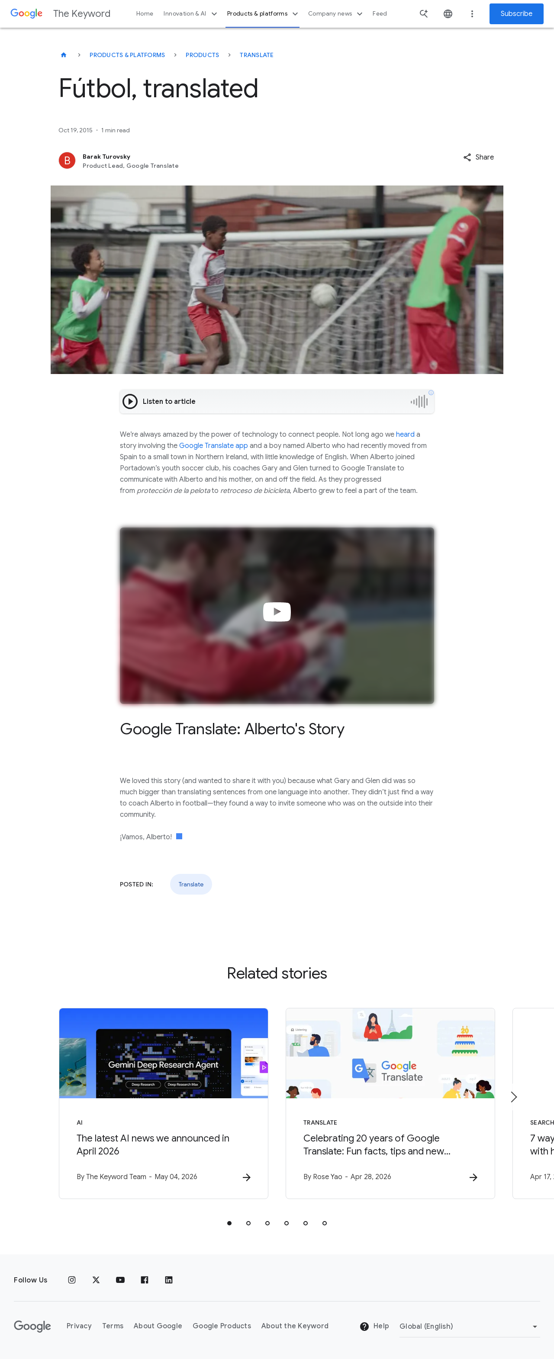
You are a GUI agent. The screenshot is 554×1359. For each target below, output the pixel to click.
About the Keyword (295, 1326)
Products (202, 55)
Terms (112, 1326)
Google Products (222, 1326)
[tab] (229, 1223)
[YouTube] (120, 1280)
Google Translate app (213, 445)
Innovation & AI (191, 14)
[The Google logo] (32, 1326)
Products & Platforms (127, 55)
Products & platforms (263, 14)
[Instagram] (71, 1280)
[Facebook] (144, 1280)
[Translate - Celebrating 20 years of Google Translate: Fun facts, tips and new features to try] (390, 1103)
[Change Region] (469, 1326)
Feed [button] (380, 13)
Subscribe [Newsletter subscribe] (516, 14)
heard (405, 434)
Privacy (79, 1326)
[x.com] (96, 1280)
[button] (478, 157)
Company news (336, 14)
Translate (257, 55)
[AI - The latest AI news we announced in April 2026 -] (163, 1103)
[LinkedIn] (168, 1280)
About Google (158, 1326)
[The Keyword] (63, 55)
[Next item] (513, 1097)
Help (374, 1326)
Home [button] (144, 13)
